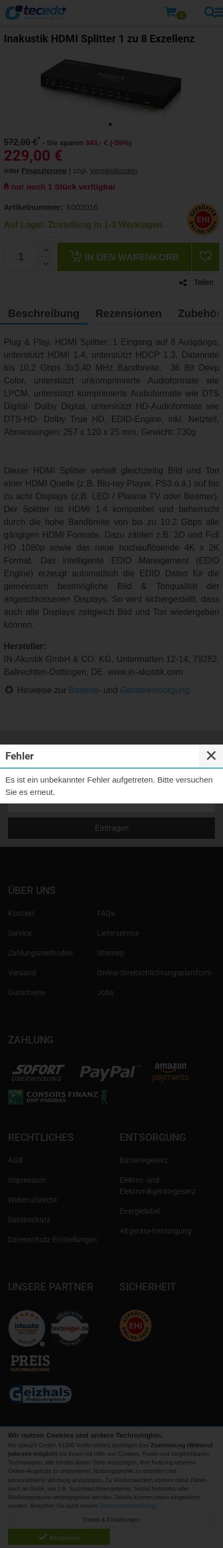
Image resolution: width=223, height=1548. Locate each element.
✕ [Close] (211, 755)
